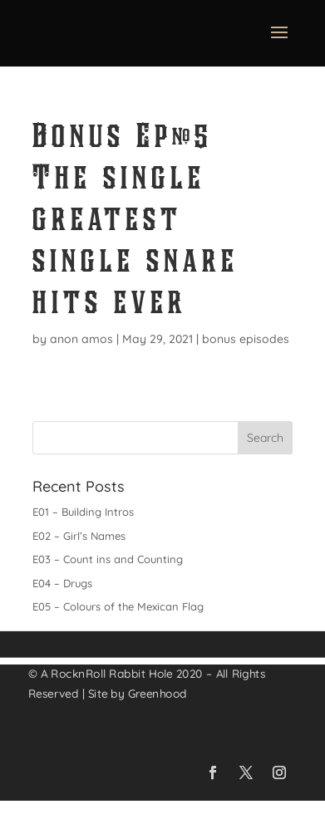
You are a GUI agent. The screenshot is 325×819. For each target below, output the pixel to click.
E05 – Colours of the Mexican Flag (118, 606)
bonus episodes (245, 338)
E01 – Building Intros (83, 511)
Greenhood (157, 693)
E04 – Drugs (62, 583)
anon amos (81, 338)
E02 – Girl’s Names (79, 535)
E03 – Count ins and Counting (107, 559)
